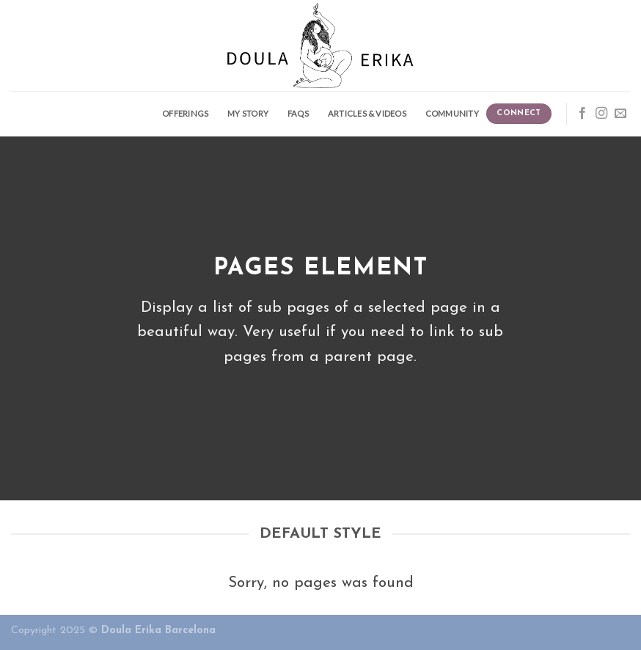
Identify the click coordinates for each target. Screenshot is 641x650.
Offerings (185, 113)
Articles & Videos (367, 113)
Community (452, 113)
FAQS (298, 113)
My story (247, 113)
